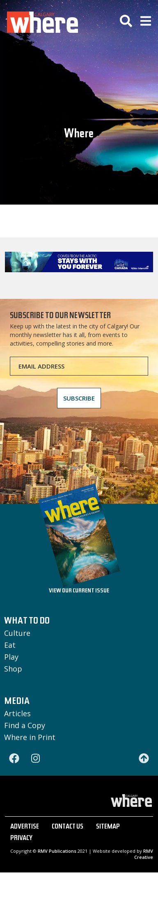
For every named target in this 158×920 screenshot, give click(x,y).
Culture (17, 633)
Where (79, 134)
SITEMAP (108, 827)
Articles (17, 713)
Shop (13, 669)
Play (11, 657)
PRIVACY (21, 839)
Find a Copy (24, 725)
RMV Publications (57, 851)
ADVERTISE (24, 827)
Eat (10, 645)
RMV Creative (143, 854)
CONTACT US (67, 827)
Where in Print (29, 737)
